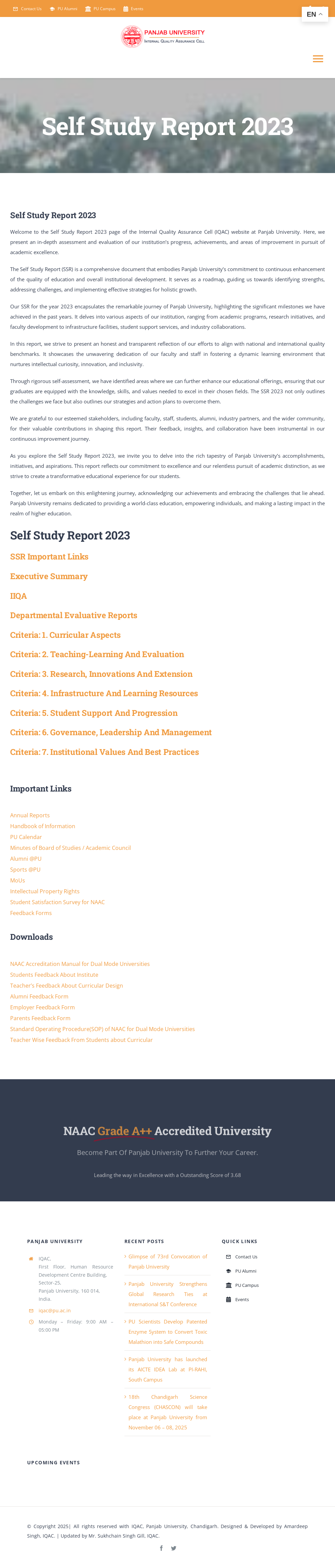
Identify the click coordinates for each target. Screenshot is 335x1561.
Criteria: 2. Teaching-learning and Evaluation (97, 654)
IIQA (18, 595)
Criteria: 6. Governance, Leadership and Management (111, 732)
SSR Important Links (49, 556)
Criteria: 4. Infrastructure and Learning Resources (104, 693)
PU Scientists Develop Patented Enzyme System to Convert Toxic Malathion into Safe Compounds (168, 1331)
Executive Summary (49, 576)
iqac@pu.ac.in (55, 1310)
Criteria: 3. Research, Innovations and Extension (101, 673)
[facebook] (161, 1548)
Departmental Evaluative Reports (73, 615)
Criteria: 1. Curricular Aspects (65, 634)
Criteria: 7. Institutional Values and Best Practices (104, 751)
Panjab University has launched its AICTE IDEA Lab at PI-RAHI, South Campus (168, 1369)
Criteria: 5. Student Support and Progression (93, 712)
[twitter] (173, 1548)
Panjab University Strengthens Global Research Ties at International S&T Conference (168, 1294)
